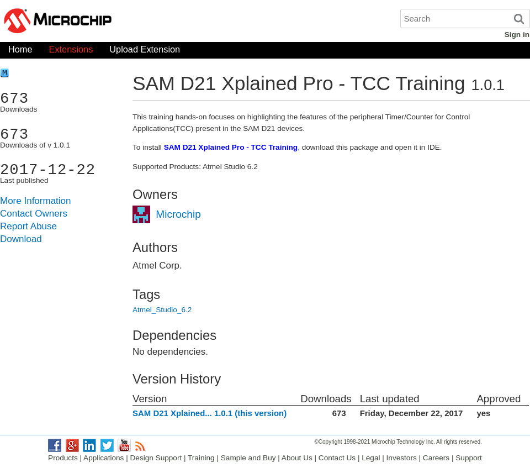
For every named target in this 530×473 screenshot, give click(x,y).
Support (468, 458)
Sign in (517, 34)
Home (20, 51)
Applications (103, 458)
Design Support (156, 458)
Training (201, 458)
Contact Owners (33, 213)
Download (21, 239)
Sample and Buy (248, 458)
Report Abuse (28, 226)
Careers (436, 458)
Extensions (71, 51)
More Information (35, 201)
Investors (401, 458)
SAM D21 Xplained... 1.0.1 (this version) (209, 413)
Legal (371, 458)
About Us (297, 458)
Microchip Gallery (110, 22)
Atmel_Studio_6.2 (162, 310)
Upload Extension (144, 51)
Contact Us (337, 458)
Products (63, 458)
